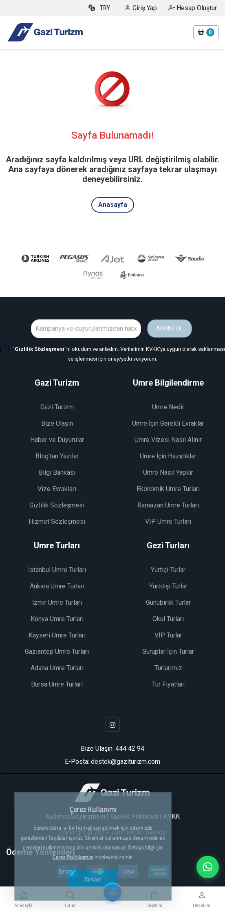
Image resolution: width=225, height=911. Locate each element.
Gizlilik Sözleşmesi (56, 505)
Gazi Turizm (57, 407)
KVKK (171, 816)
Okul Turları (168, 619)
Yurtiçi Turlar (168, 570)
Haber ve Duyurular (57, 440)
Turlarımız (168, 668)
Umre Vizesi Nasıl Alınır (168, 440)
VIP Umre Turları (168, 521)
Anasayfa (112, 205)
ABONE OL (169, 328)
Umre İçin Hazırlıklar (168, 456)
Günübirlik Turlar (168, 602)
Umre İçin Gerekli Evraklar (168, 423)
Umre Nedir (168, 407)
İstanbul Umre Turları (57, 570)
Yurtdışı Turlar (168, 586)
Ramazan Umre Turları (168, 505)
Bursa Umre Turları (57, 684)
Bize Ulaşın (57, 423)
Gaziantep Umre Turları (57, 651)
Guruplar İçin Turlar (168, 651)
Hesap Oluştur (192, 8)
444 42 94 (129, 748)
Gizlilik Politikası (134, 816)
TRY (99, 7)
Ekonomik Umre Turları (168, 489)
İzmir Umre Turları (57, 602)
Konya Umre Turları (57, 619)
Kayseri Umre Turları (57, 635)
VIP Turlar (168, 635)
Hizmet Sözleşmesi (57, 521)
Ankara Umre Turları (57, 586)
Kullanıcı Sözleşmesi (75, 816)
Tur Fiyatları (168, 684)
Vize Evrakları (57, 489)
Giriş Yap (140, 8)
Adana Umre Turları (57, 668)
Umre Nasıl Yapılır (168, 472)
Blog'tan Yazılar (57, 456)
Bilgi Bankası (57, 472)
